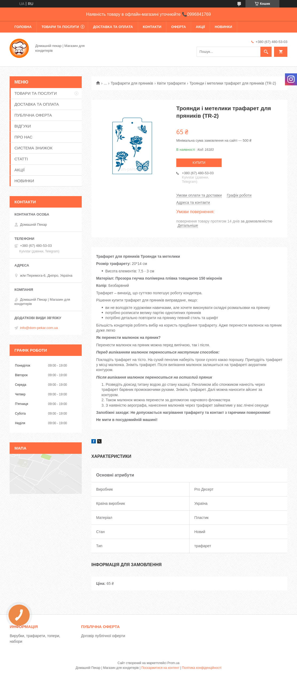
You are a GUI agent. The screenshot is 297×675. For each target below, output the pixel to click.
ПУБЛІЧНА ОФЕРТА (33, 115)
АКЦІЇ (200, 27)
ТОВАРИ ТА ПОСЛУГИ (60, 27)
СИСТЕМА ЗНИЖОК (33, 148)
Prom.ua (173, 663)
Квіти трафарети (171, 83)
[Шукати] (266, 52)
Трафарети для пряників (132, 83)
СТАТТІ (21, 159)
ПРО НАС (23, 137)
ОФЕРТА (178, 27)
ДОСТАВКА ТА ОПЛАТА (113, 27)
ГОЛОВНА (23, 27)
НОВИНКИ (223, 27)
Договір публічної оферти (103, 636)
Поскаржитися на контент (160, 668)
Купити (199, 163)
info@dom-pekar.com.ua (39, 328)
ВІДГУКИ (22, 126)
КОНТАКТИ (152, 27)
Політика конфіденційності (201, 668)
